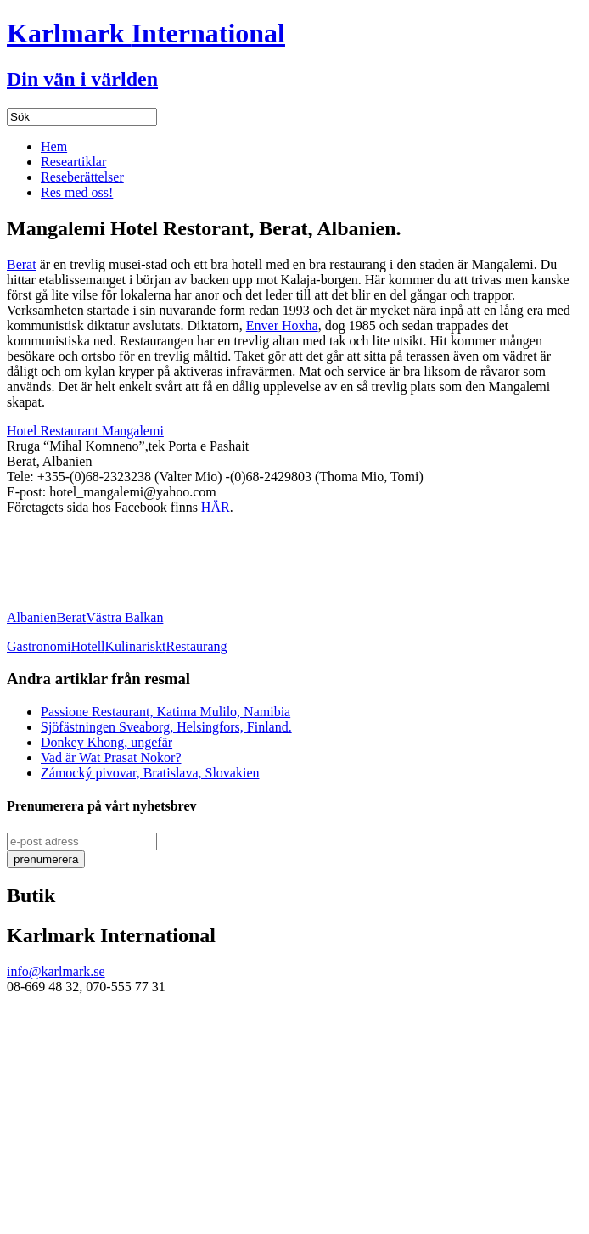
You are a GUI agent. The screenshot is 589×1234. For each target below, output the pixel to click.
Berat (21, 264)
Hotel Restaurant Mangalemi (85, 430)
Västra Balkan (124, 617)
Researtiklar (73, 161)
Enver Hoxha (282, 325)
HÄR (215, 507)
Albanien (32, 617)
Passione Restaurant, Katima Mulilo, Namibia (165, 711)
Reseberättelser (82, 177)
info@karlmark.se (56, 971)
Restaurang (196, 646)
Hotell (88, 646)
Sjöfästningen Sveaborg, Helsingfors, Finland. (166, 727)
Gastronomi (39, 646)
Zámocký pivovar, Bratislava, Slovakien (150, 773)
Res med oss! (77, 192)
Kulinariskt (135, 646)
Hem (54, 146)
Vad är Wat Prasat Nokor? (111, 757)
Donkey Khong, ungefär (106, 742)
